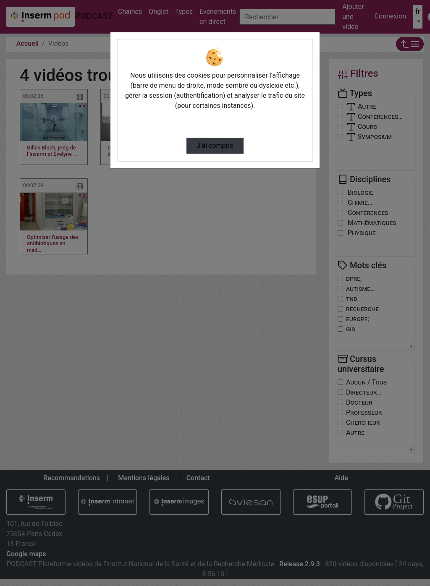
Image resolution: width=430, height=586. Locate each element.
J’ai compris (215, 145)
